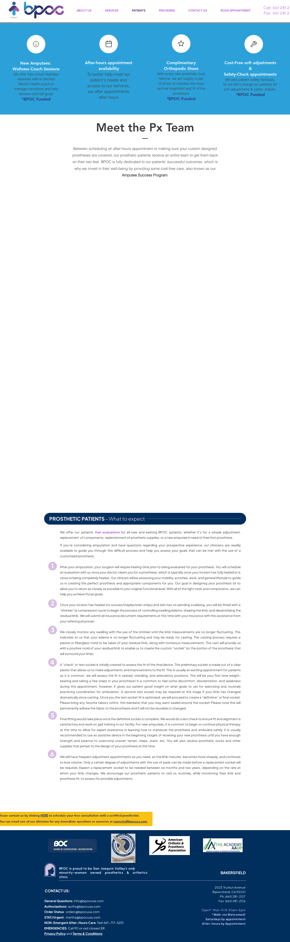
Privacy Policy (55, 933)
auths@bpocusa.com (84, 906)
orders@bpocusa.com (83, 912)
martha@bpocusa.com (83, 917)
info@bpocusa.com (89, 901)
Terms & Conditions (87, 933)
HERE (44, 815)
